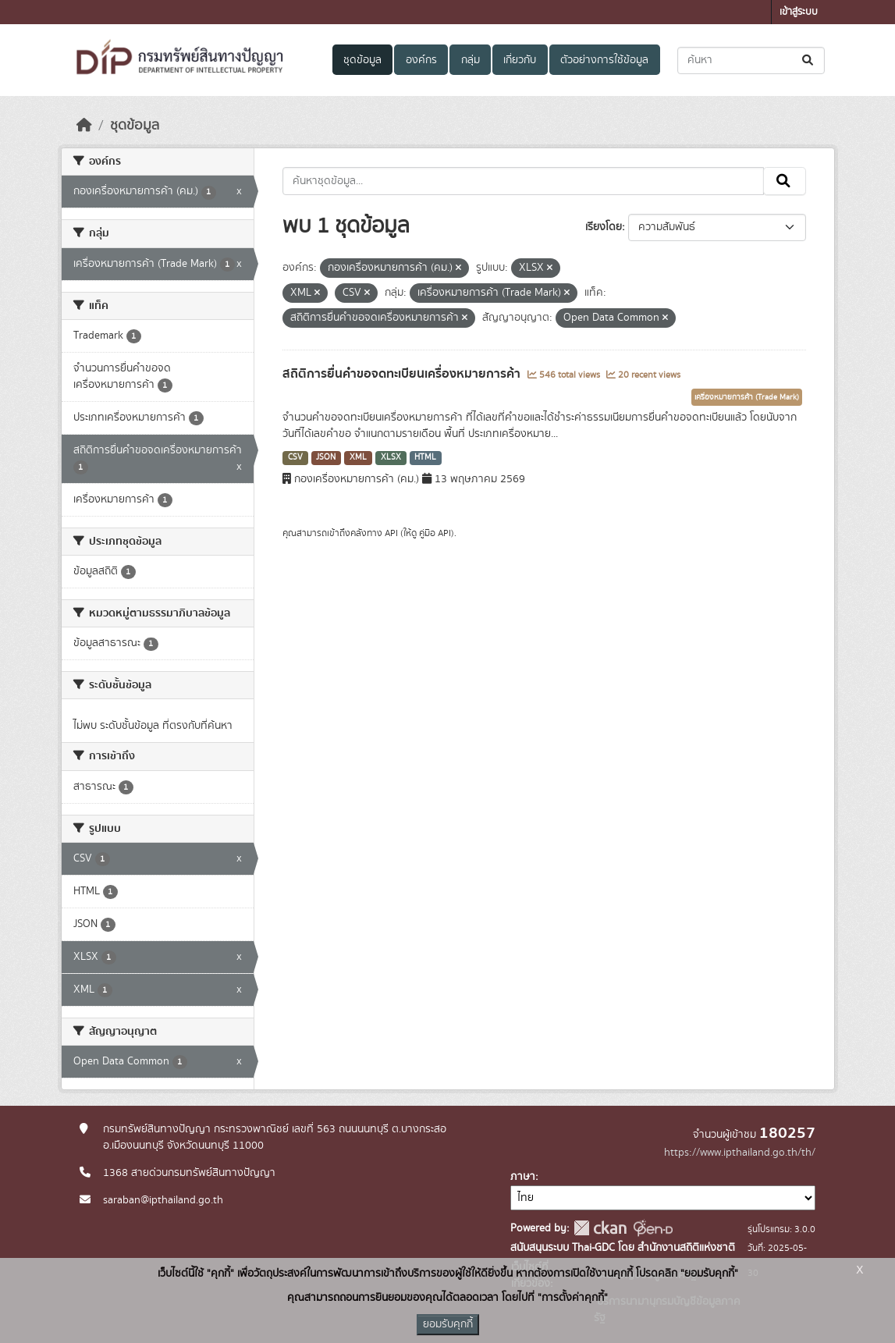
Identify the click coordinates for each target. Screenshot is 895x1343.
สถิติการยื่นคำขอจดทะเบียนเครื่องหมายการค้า (403, 374)
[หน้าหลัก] (84, 125)
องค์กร (421, 60)
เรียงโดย (603, 227)
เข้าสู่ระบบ (799, 12)
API (391, 533)
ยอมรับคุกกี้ (448, 1324)
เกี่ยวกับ (519, 60)
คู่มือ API (435, 533)
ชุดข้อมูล (362, 60)
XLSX (391, 457)
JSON (326, 457)
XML (358, 457)
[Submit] (809, 60)
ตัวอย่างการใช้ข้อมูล (604, 60)
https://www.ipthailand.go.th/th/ (739, 1152)
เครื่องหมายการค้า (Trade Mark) (746, 397)
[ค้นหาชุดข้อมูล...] (751, 60)
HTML (425, 457)
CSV (295, 457)
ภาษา (522, 1177)
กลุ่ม (470, 60)
